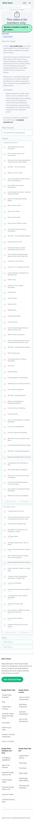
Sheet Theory (7, 647)
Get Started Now (12, 679)
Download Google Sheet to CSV (8, 788)
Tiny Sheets (22, 768)
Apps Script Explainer (5, 766)
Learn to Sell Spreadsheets (23, 720)
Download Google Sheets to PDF (8, 773)
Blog (3, 702)
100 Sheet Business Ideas (8, 801)
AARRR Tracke (18, 46)
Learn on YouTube (8, 741)
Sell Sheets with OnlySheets (24, 787)
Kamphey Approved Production (21, 818)
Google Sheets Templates (7, 696)
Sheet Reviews (8, 642)
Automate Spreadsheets (23, 713)
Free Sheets (6, 723)
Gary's (12, 46)
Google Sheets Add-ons (24, 757)
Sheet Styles (23, 763)
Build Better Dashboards (23, 705)
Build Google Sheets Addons (24, 779)
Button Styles (23, 773)
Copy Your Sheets (7, 794)
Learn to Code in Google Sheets (24, 698)
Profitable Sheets (9, 507)
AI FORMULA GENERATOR (6, 759)
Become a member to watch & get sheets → (16, 28)
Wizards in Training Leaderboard (8, 735)
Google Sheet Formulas (6, 708)
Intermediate (7, 37)
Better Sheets (8, 3)
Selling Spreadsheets (10, 143)
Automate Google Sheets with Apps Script (8, 716)
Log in (24, 3)
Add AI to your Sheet (6, 728)
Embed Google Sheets (7, 781)
